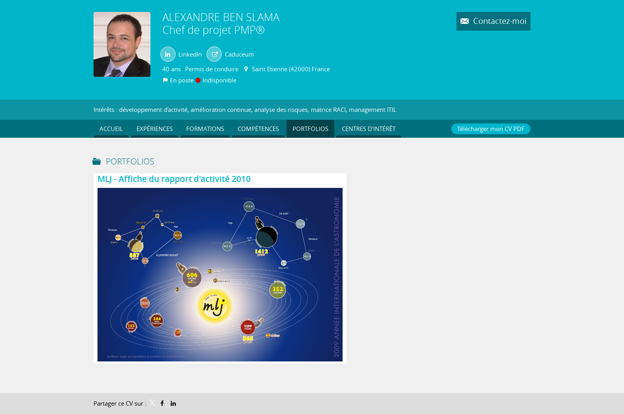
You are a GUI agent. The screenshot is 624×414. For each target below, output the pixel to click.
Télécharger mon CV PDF (491, 129)
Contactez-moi (498, 21)
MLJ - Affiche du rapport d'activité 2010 (174, 178)
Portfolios (130, 161)
